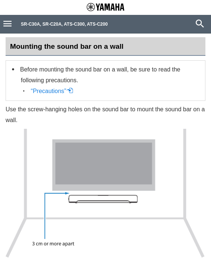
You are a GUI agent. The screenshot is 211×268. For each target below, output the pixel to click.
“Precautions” (52, 91)
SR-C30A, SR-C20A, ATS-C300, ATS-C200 (64, 24)
